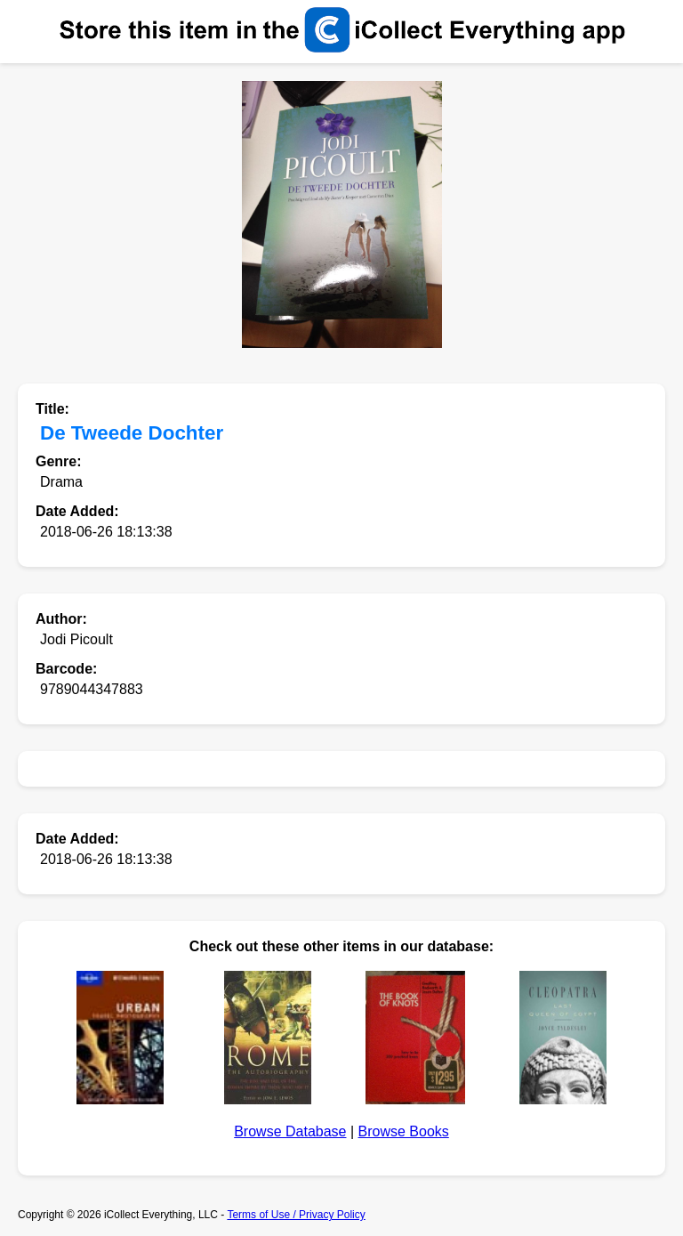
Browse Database (290, 1131)
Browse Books (403, 1131)
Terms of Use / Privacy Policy (296, 1214)
